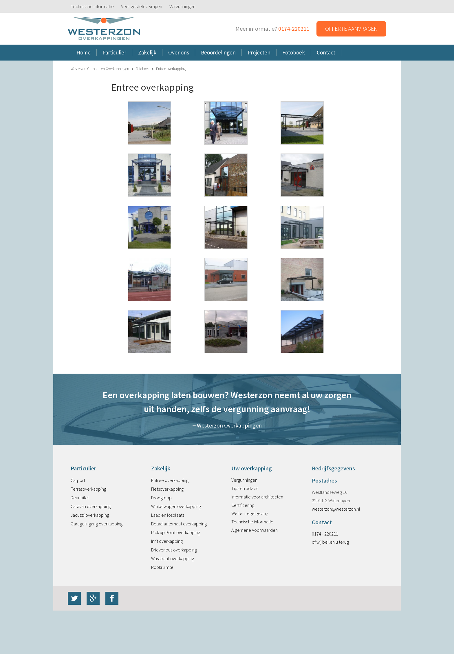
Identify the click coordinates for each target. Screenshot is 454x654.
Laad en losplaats (167, 515)
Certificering (242, 505)
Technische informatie (92, 6)
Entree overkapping (169, 480)
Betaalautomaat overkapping (179, 524)
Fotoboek (142, 68)
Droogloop (161, 497)
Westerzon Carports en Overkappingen (100, 68)
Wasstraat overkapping (172, 558)
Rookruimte (162, 567)
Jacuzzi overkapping (90, 515)
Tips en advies (244, 488)
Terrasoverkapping (88, 489)
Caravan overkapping (91, 506)
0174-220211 (293, 28)
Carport (78, 480)
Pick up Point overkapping (175, 532)
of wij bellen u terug (330, 542)
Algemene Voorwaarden (254, 530)
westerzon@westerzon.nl (336, 509)
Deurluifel (80, 497)
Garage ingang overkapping (96, 524)
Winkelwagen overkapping (176, 506)
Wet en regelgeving (249, 513)
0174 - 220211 (325, 534)
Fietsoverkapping (167, 489)
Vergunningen (182, 6)
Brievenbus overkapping (174, 550)
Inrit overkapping (167, 541)
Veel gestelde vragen (141, 6)
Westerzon (104, 29)
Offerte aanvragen (351, 28)
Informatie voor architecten (257, 497)
